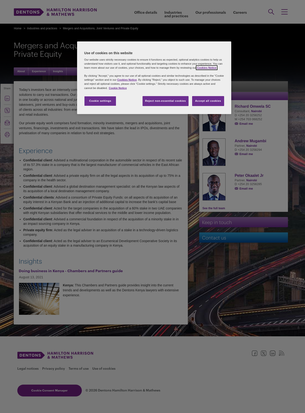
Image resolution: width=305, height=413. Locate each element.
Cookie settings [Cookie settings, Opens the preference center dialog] (100, 100)
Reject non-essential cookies (165, 100)
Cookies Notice (206, 67)
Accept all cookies (208, 100)
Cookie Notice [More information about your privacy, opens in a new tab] (118, 88)
